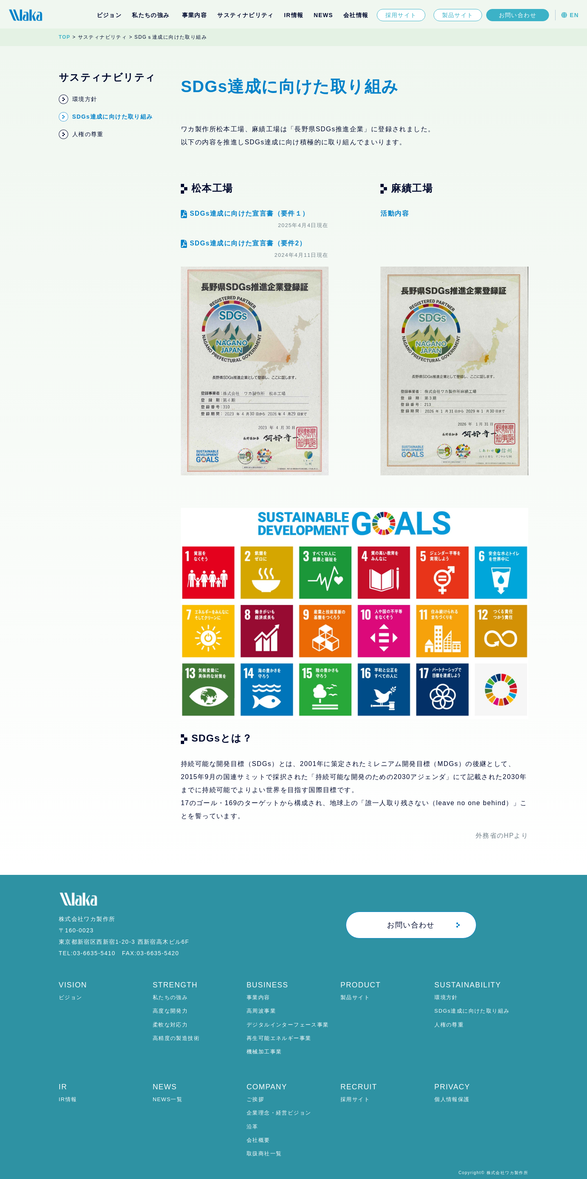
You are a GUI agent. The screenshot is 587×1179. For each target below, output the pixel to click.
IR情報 (294, 15)
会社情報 (356, 15)
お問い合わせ (517, 15)
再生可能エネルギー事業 (279, 1038)
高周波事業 (261, 1011)
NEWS (323, 15)
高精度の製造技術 (176, 1038)
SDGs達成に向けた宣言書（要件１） (245, 213)
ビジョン (109, 15)
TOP (65, 37)
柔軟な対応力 (170, 1025)
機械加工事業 (264, 1052)
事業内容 (258, 997)
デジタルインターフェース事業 (288, 1025)
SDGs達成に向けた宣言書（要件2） (244, 243)
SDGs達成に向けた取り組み (471, 1011)
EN (570, 15)
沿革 (252, 1127)
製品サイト (458, 15)
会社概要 (258, 1140)
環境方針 (446, 997)
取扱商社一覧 (264, 1153)
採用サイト (401, 15)
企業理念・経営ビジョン (279, 1113)
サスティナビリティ (245, 15)
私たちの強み (170, 997)
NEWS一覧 (167, 1099)
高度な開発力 (170, 1011)
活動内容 (394, 213)
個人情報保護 (451, 1099)
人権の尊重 (449, 1025)
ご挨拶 (255, 1099)
